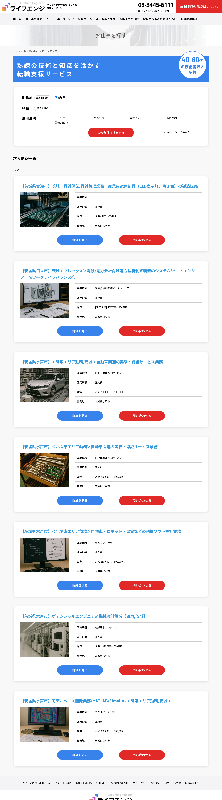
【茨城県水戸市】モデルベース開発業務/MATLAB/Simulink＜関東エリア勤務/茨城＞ (95, 701)
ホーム (17, 19)
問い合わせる (142, 240)
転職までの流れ (129, 19)
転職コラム (85, 19)
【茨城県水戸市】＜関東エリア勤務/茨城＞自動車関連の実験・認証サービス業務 (91, 362)
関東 (44, 51)
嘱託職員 (61, 122)
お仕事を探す (33, 19)
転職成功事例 (189, 19)
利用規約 (100, 782)
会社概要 (155, 782)
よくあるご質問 (106, 19)
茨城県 (53, 51)
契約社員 (97, 118)
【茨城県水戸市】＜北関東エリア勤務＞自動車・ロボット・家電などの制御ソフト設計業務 (100, 531)
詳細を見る (80, 240)
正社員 (60, 118)
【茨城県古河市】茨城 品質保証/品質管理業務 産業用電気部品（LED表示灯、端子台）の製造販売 (109, 186)
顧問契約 (170, 118)
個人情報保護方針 (119, 782)
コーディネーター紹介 (60, 19)
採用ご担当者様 (173, 782)
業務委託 (134, 118)
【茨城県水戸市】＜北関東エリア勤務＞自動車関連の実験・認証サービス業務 (89, 446)
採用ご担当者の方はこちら (160, 19)
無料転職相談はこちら (199, 6)
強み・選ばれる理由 (33, 782)
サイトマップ (139, 782)
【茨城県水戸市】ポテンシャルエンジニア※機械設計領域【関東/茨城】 (83, 616)
